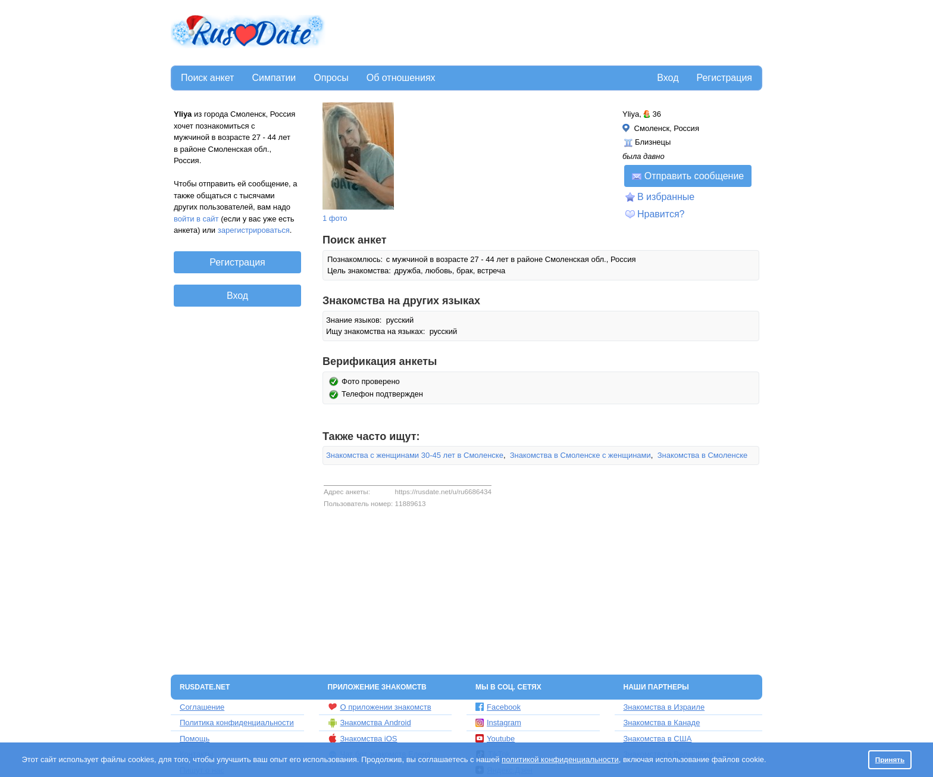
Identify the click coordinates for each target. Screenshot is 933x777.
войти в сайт (196, 218)
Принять (890, 759)
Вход (667, 78)
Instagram (498, 722)
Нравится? (661, 214)
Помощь (194, 738)
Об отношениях (401, 78)
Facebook (498, 707)
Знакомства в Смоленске (703, 455)
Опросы (331, 78)
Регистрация (724, 78)
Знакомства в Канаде (662, 722)
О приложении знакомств (379, 707)
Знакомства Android (369, 723)
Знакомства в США (658, 738)
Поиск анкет (207, 78)
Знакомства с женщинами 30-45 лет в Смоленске (414, 455)
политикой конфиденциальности (560, 759)
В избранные (665, 197)
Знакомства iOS (362, 738)
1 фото (335, 218)
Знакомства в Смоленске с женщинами (580, 455)
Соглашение (202, 707)
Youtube (495, 738)
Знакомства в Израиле (664, 707)
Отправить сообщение (688, 176)
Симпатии (274, 78)
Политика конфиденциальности (237, 722)
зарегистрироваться (254, 230)
